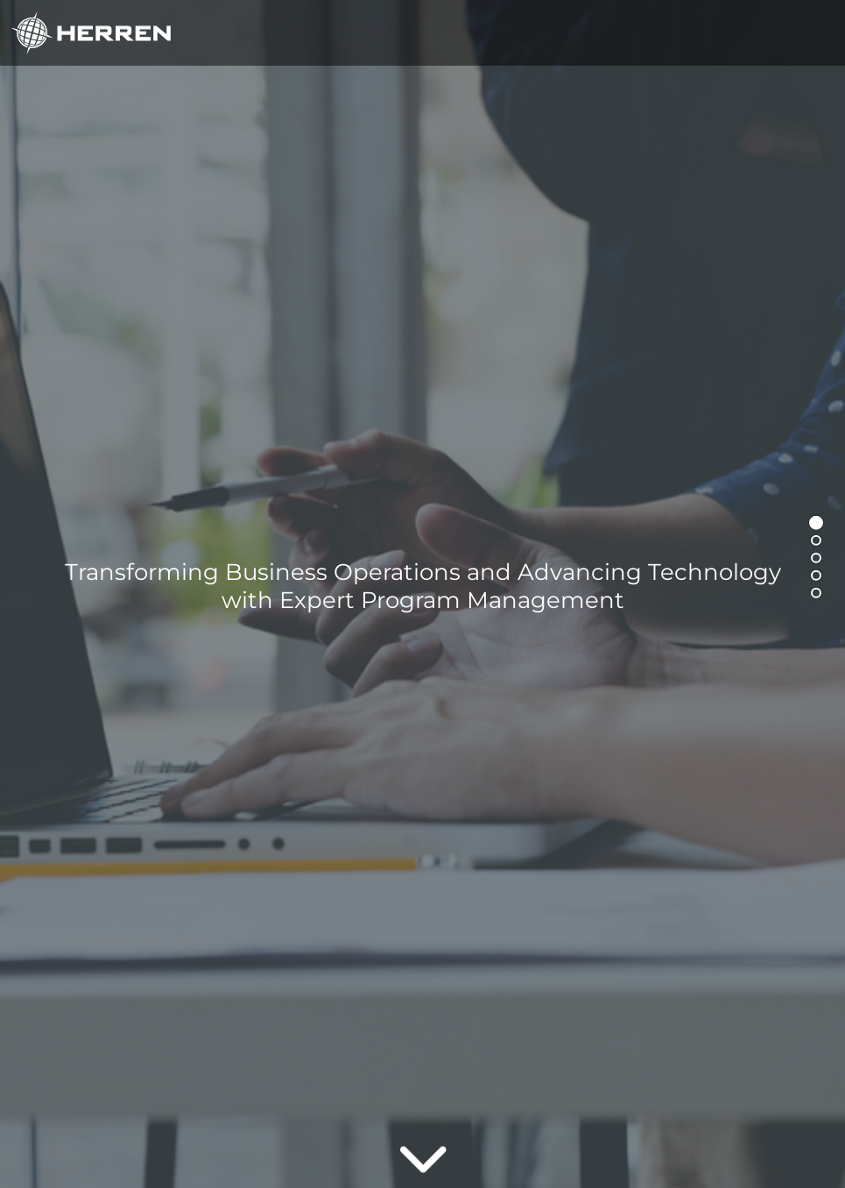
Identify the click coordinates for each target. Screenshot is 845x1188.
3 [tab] (819, 561)
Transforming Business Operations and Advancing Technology (423, 586)
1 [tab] (819, 526)
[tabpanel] (422, 594)
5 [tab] (819, 596)
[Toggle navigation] (810, 33)
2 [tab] (819, 544)
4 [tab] (819, 579)
